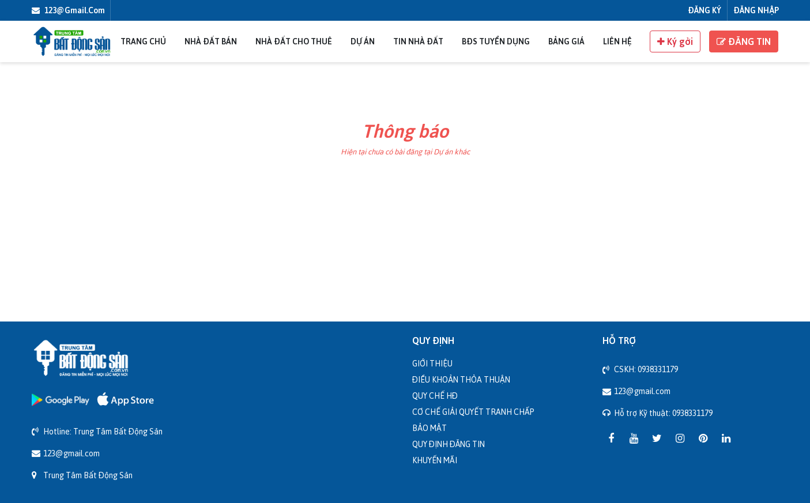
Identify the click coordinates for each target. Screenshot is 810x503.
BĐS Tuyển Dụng (496, 41)
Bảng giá (566, 41)
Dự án (363, 41)
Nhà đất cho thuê (293, 41)
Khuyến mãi (434, 460)
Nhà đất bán (210, 41)
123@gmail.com (68, 10)
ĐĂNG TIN (744, 41)
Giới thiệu (432, 363)
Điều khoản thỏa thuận (461, 379)
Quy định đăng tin (448, 444)
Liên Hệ (617, 41)
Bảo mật (429, 428)
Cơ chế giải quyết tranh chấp (473, 412)
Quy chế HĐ (435, 395)
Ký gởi (675, 41)
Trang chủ (143, 41)
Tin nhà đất (418, 41)
